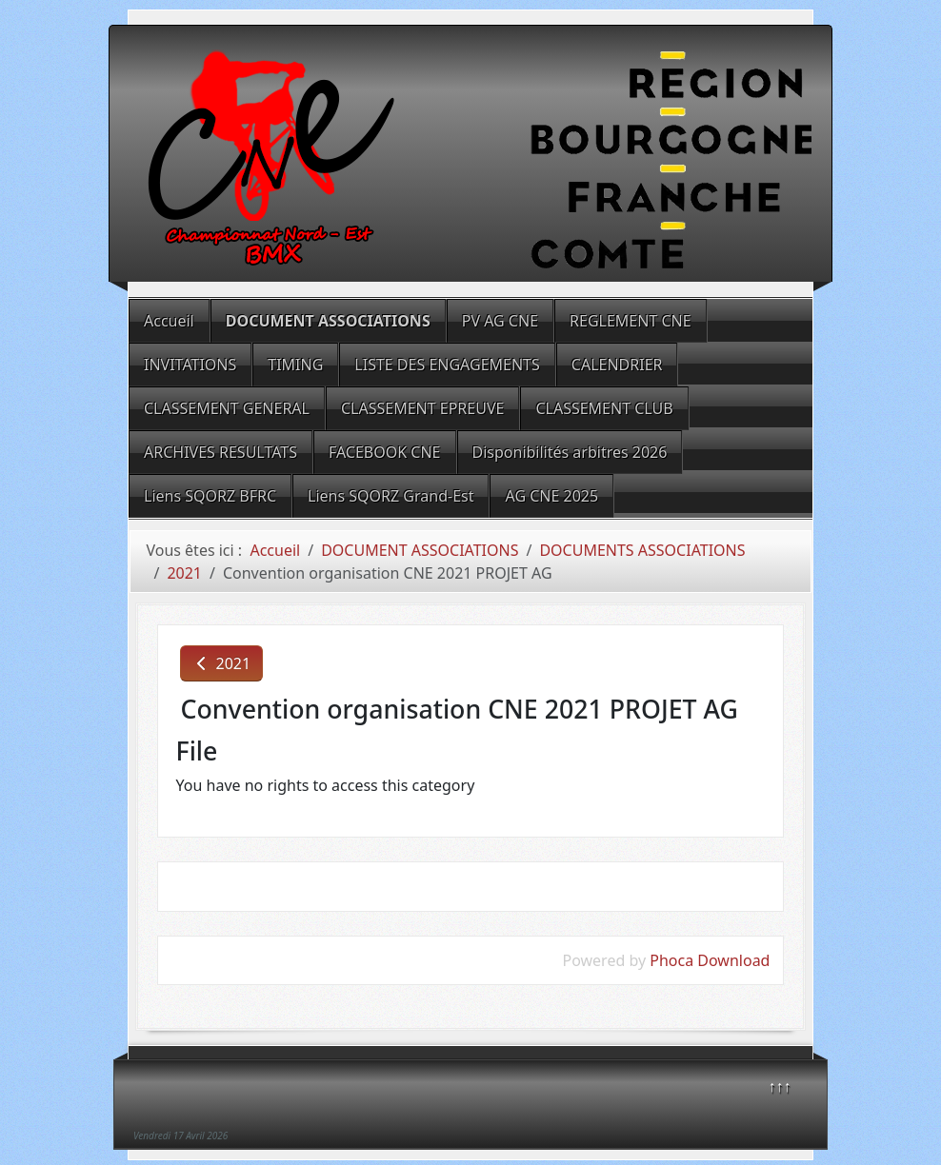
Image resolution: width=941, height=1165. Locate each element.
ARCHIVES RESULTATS (220, 452)
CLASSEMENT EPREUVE (422, 408)
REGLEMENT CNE (630, 320)
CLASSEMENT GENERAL (227, 408)
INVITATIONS (190, 364)
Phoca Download (710, 960)
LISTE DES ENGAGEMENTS (446, 364)
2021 (221, 663)
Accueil (169, 320)
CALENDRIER (617, 364)
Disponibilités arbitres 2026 (570, 452)
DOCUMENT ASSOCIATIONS (328, 320)
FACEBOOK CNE (385, 452)
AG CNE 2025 (551, 495)
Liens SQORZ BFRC (210, 495)
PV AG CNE (500, 320)
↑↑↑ (780, 1086)
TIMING (295, 364)
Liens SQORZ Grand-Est (390, 495)
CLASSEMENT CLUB (603, 408)
